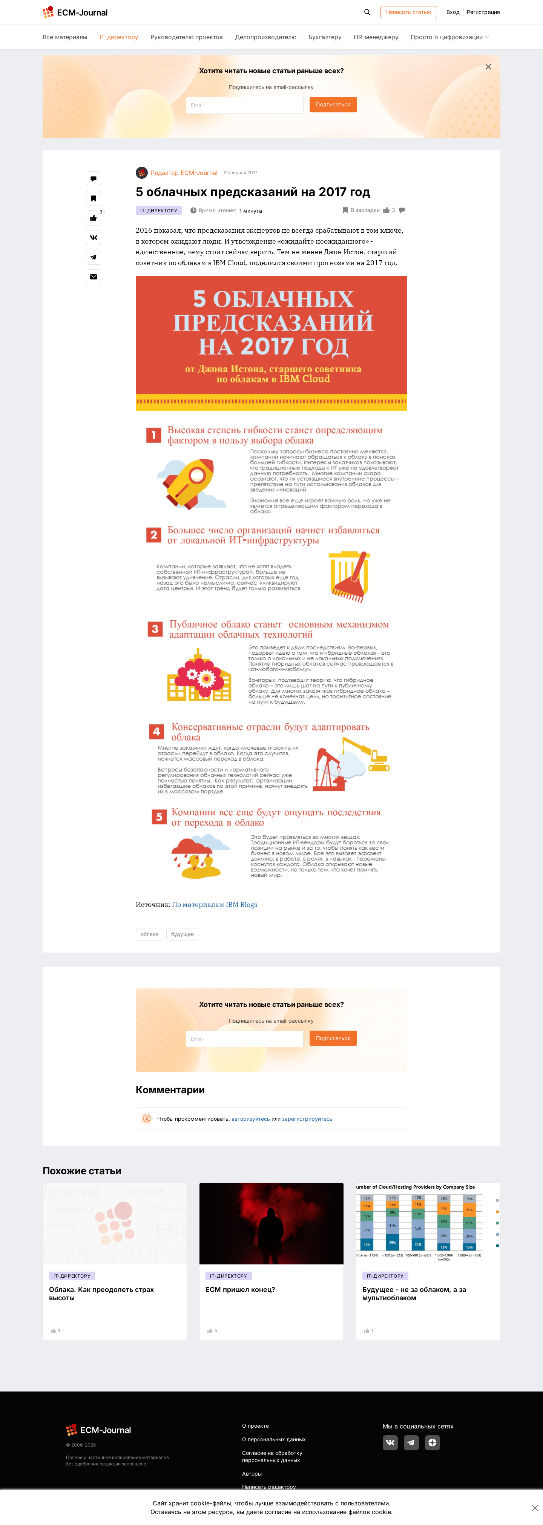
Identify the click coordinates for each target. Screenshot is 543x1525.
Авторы (252, 1473)
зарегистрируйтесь (307, 1118)
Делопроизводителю (265, 37)
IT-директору (119, 37)
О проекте (255, 1425)
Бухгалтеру (325, 37)
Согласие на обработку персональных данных (272, 1457)
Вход (452, 12)
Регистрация (483, 12)
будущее (182, 934)
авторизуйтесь (251, 1118)
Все (65, 37)
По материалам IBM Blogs (215, 904)
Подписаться (333, 104)
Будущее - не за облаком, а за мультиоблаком (414, 1294)
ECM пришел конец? (240, 1289)
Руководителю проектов (186, 37)
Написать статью (409, 12)
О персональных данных (274, 1439)
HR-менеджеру (376, 37)
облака (150, 934)
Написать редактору (269, 1487)
